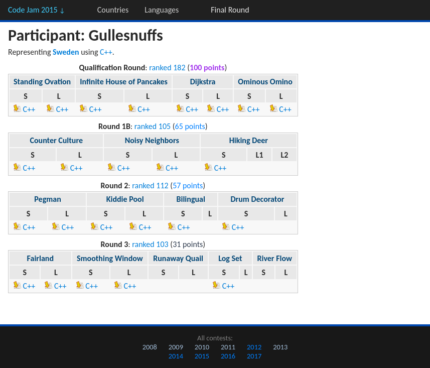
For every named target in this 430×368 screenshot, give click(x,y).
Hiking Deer (248, 140)
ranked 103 (150, 244)
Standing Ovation (42, 81)
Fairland (40, 258)
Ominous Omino (265, 81)
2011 (228, 346)
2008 (149, 346)
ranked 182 (167, 67)
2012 (254, 346)
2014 (176, 355)
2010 (202, 346)
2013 (280, 346)
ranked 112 (150, 185)
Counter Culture (56, 140)
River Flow (274, 258)
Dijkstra (203, 81)
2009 (176, 346)
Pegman (47, 199)
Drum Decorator (257, 199)
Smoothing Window (110, 258)
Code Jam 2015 (36, 10)
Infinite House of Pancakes (124, 81)
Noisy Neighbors (152, 140)
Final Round (230, 10)
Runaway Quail (178, 258)
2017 (254, 355)
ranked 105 (152, 126)
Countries (112, 10)
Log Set (230, 258)
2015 (202, 355)
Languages (162, 10)
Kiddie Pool (125, 199)
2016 (228, 355)
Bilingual (191, 199)
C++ (106, 52)
